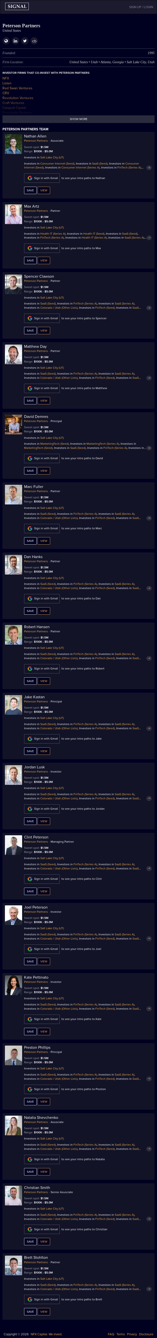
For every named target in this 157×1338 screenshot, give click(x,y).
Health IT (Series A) (53, 233)
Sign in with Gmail (42, 178)
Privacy (132, 1334)
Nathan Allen (35, 136)
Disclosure (146, 1334)
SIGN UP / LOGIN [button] (141, 7)
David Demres (36, 416)
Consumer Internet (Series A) (80, 167)
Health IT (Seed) (93, 233)
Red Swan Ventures (17, 88)
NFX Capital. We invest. (46, 1334)
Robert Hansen (37, 626)
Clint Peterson (36, 837)
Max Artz (31, 206)
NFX (5, 78)
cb (34, 41)
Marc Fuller (33, 486)
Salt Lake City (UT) (52, 157)
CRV (5, 93)
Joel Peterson (36, 907)
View (43, 190)
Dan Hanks (33, 556)
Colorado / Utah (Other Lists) (59, 307)
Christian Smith (37, 1187)
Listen (7, 83)
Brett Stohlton (36, 1257)
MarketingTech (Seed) (54, 443)
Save (30, 190)
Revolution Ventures (17, 98)
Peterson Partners (36, 140)
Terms (120, 1334)
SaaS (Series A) (134, 237)
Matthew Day (35, 346)
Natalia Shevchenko (41, 1117)
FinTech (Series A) (129, 167)
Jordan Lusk (34, 767)
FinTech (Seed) (105, 307)
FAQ (111, 1334)
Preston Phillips (37, 1047)
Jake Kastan (34, 697)
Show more (78, 119)
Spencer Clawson (39, 276)
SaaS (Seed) (100, 163)
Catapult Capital (14, 108)
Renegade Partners (17, 113)
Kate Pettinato (36, 977)
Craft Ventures (13, 103)
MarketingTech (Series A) (102, 443)
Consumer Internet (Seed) (57, 163)
